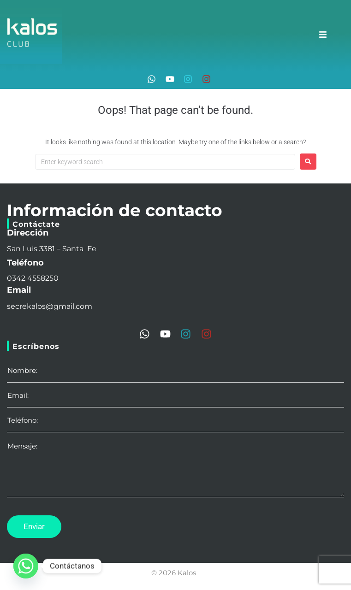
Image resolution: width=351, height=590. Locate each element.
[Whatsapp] (25, 566)
